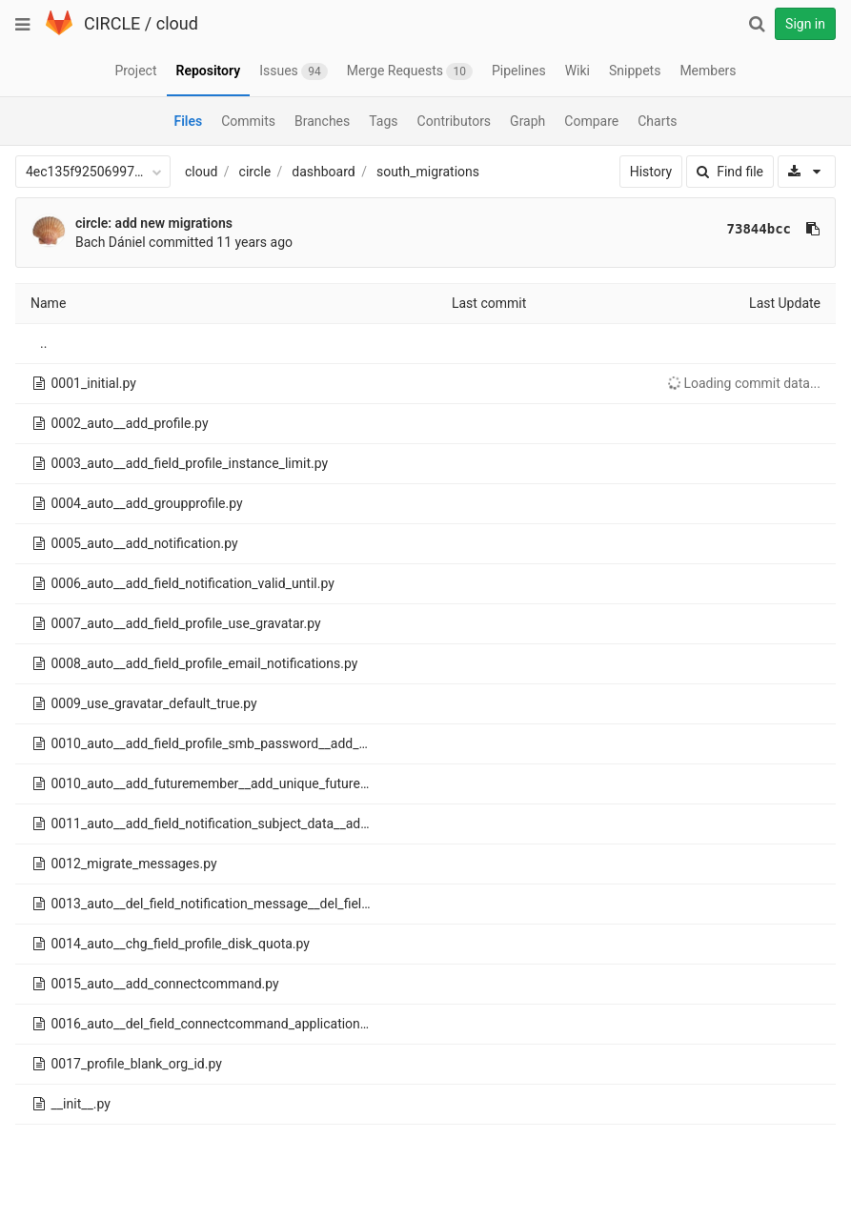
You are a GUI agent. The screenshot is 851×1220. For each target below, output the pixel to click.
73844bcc (759, 228)
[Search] (756, 23)
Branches (322, 121)
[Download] (807, 171)
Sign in (805, 23)
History (651, 171)
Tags (383, 121)
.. (43, 343)
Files (187, 121)
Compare (591, 121)
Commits (248, 121)
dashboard (323, 171)
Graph (527, 121)
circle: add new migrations (154, 223)
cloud (177, 23)
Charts (657, 121)
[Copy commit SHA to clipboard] (813, 228)
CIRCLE (112, 23)
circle (255, 171)
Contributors (454, 121)
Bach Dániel (110, 242)
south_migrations (427, 171)
